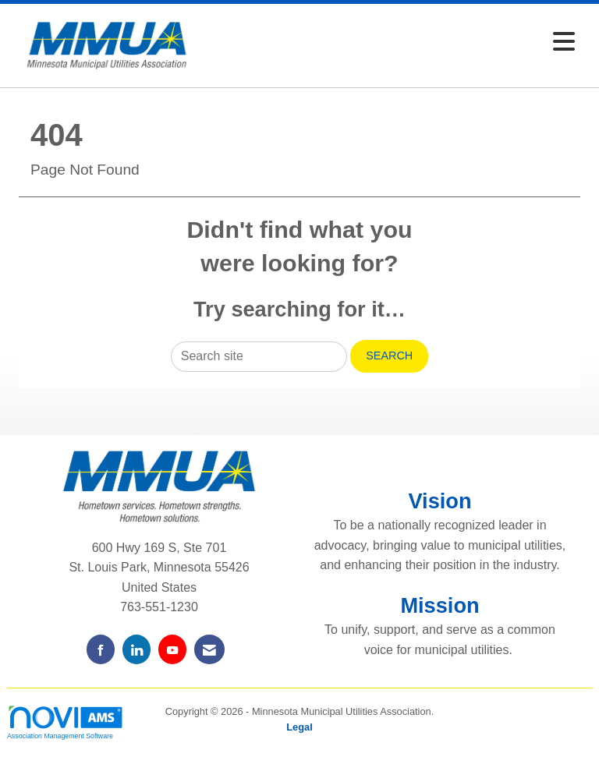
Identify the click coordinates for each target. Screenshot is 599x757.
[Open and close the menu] (392, 42)
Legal (299, 727)
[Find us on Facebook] (101, 649)
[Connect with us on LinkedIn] (136, 649)
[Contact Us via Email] (209, 649)
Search (389, 355)
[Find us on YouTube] (172, 649)
